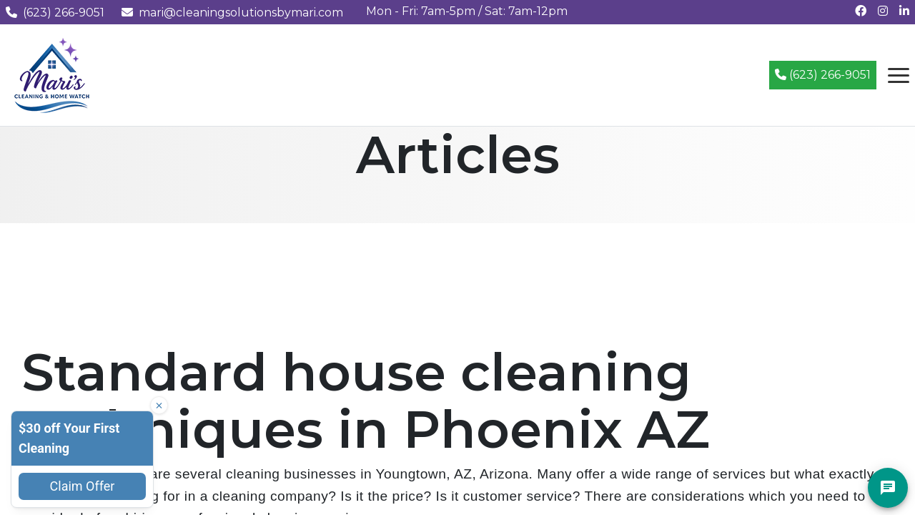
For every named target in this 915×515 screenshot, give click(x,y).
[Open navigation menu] (898, 75)
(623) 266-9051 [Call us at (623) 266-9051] (55, 12)
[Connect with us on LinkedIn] (904, 11)
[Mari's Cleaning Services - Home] (52, 74)
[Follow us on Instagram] (883, 11)
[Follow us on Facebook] (860, 11)
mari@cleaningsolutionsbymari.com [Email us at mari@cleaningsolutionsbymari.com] (232, 12)
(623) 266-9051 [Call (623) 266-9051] (823, 75)
